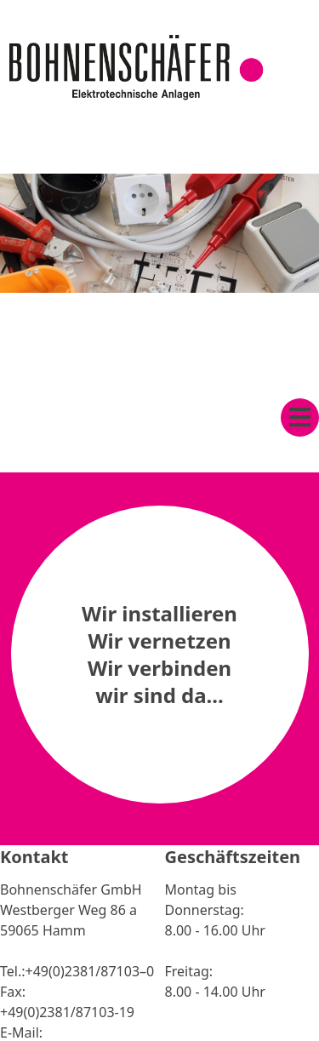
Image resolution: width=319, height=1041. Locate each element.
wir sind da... (159, 695)
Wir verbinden (159, 668)
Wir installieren (159, 613)
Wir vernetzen (159, 640)
